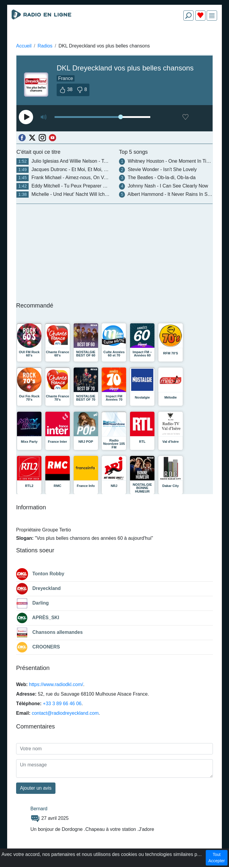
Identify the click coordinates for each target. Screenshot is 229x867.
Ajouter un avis (36, 788)
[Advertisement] (114, 39)
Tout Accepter (216, 857)
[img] (212, 15)
